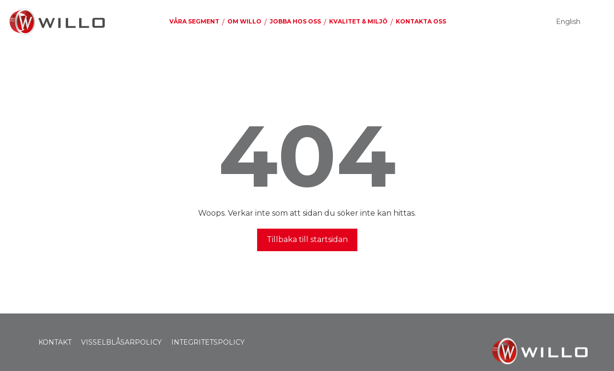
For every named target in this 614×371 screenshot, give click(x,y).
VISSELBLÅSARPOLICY (121, 342)
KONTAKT (54, 342)
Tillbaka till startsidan (307, 239)
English (568, 21)
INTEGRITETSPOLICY (208, 342)
